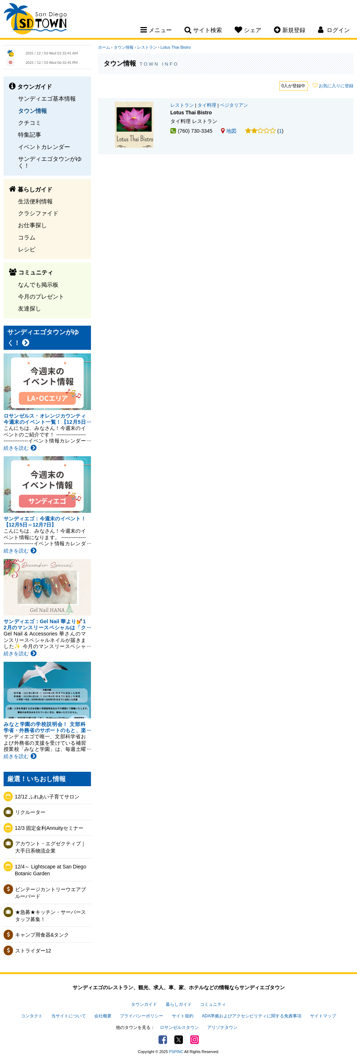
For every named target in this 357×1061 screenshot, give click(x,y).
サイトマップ (323, 1015)
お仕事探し (32, 225)
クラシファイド (38, 213)
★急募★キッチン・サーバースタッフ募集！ (50, 915)
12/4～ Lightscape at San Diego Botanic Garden (50, 870)
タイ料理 (206, 105)
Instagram (194, 1039)
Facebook (162, 1039)
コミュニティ (213, 1004)
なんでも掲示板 (38, 284)
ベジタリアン (234, 105)
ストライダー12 (33, 951)
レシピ (26, 249)
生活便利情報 (35, 201)
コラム (26, 237)
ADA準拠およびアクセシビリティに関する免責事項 (251, 1015)
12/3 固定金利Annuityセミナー (49, 828)
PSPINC (176, 1051)
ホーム (104, 47)
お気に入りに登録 (336, 85)
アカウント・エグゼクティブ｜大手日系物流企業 (50, 847)
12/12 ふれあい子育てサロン (49, 797)
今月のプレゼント (41, 296)
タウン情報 (32, 110)
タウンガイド (144, 1004)
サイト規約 (182, 1015)
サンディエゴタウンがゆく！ (50, 162)
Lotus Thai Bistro (176, 47)
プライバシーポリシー (141, 1015)
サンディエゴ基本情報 (47, 98)
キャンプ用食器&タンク (42, 935)
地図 (228, 131)
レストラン (147, 47)
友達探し (29, 308)
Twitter (178, 1039)
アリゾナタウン (222, 1027)
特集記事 (29, 134)
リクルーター (30, 812)
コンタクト (32, 1015)
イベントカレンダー (44, 147)
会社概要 (103, 1015)
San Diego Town (35, 20)
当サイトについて (68, 1015)
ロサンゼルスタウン (179, 1027)
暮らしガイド (179, 1004)
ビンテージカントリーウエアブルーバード (50, 892)
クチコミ (29, 122)
